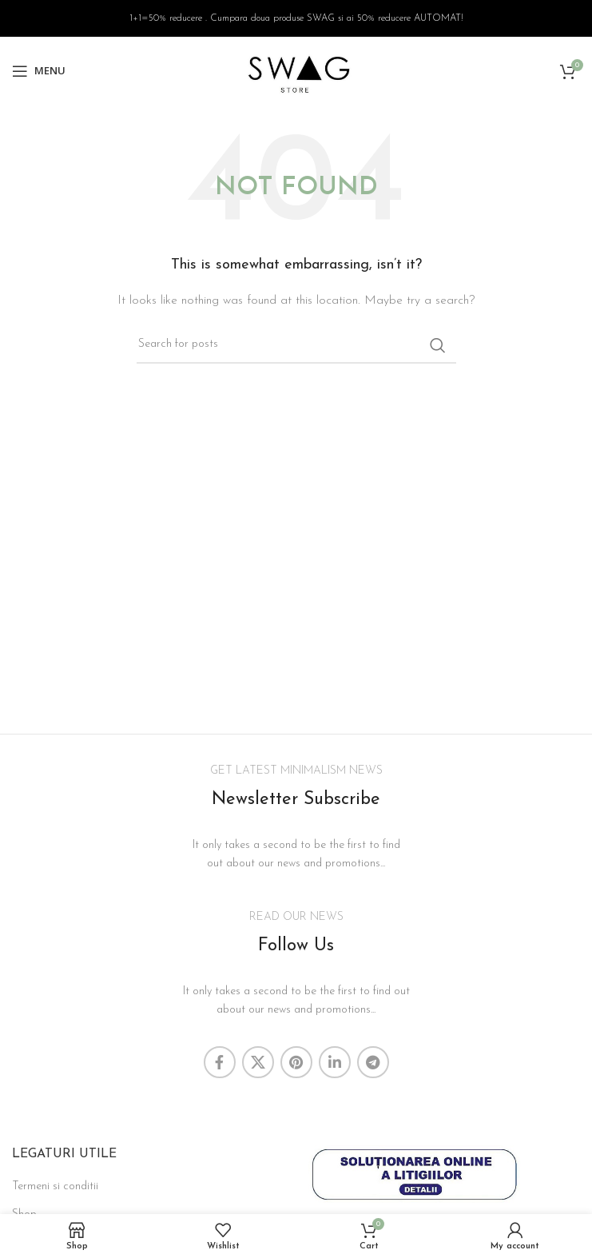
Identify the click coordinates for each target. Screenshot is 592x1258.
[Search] (296, 345)
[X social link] (258, 1062)
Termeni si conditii (55, 1186)
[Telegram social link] (373, 1062)
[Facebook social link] (220, 1062)
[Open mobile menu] (39, 71)
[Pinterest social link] (296, 1062)
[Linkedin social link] (335, 1062)
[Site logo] (296, 70)
